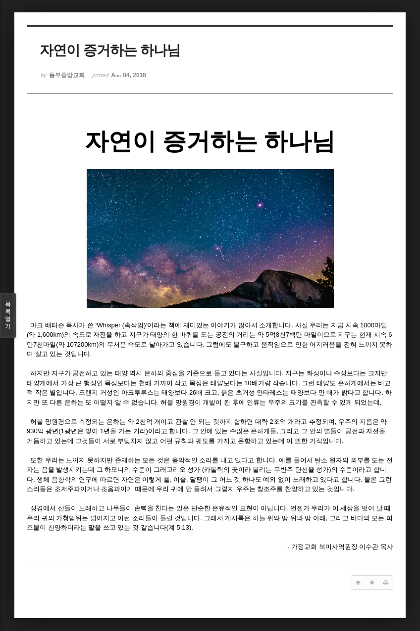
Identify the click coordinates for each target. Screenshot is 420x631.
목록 (8, 315)
